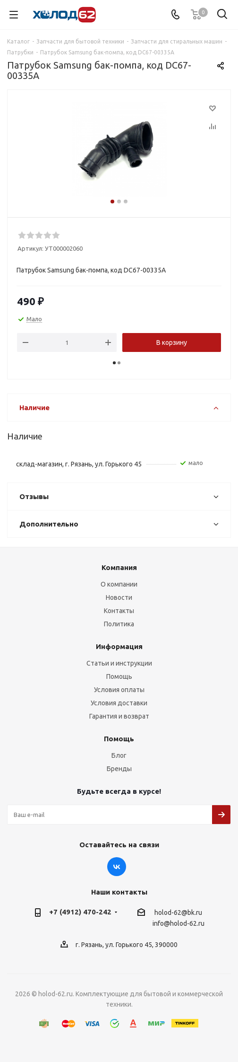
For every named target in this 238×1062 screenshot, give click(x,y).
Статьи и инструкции (119, 663)
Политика (119, 624)
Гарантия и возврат (119, 716)
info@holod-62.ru (178, 924)
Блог (119, 755)
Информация (119, 646)
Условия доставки (119, 703)
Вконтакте (116, 866)
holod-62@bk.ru (178, 912)
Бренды (119, 768)
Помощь (119, 676)
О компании (119, 584)
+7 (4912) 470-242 (80, 912)
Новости (119, 597)
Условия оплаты (119, 689)
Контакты (119, 610)
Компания (119, 567)
